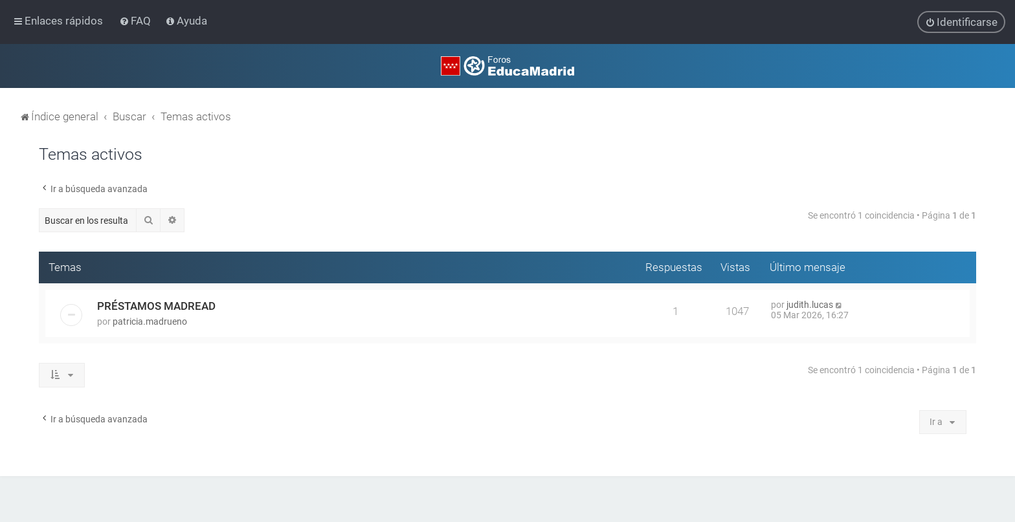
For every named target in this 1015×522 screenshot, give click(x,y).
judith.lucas (809, 303)
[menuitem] (136, 20)
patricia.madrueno (150, 320)
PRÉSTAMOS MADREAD (156, 304)
